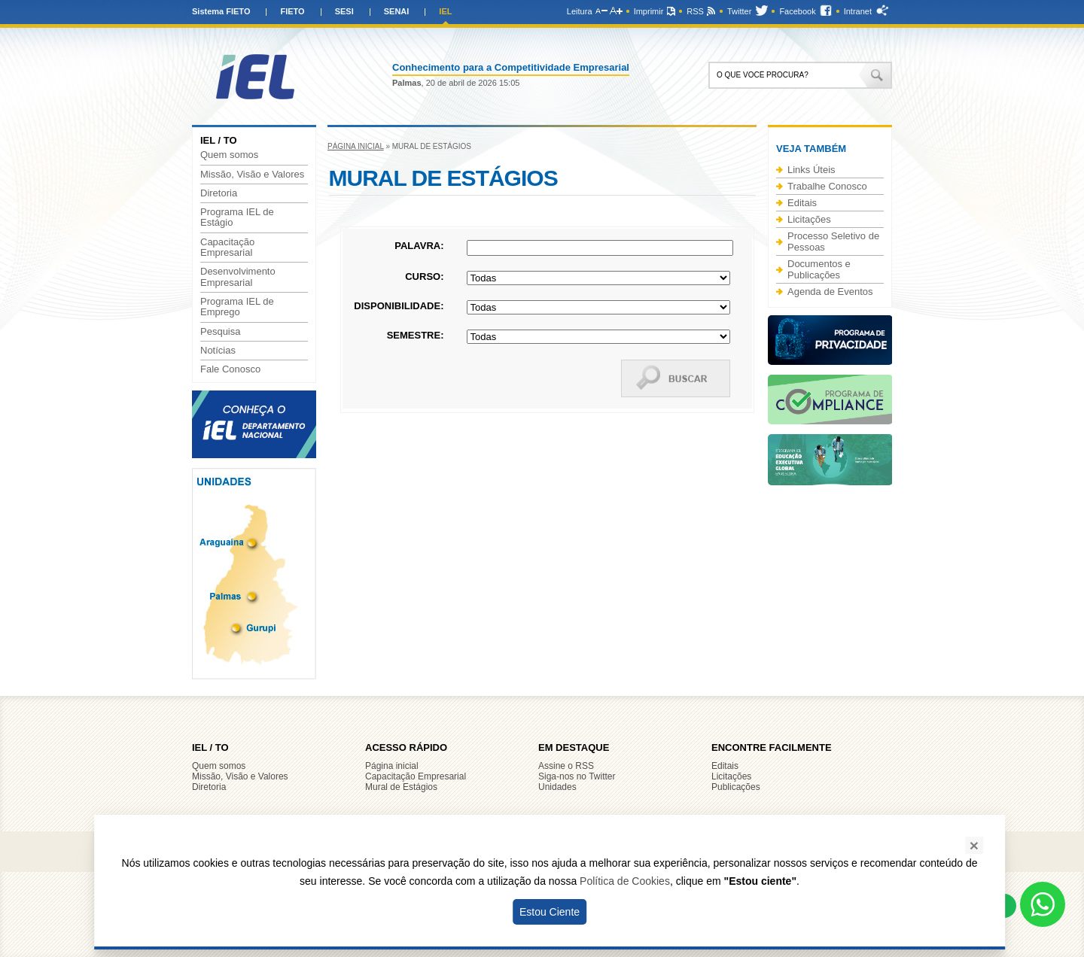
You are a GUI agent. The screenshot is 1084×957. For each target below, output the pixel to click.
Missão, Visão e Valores (252, 174)
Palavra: (418, 245)
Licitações (809, 219)
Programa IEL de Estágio (237, 217)
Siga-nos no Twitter (577, 776)
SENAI (397, 11)
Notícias (218, 350)
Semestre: (415, 335)
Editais (802, 202)
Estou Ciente (549, 912)
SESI (344, 11)
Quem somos (229, 155)
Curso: (424, 276)
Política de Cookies (625, 881)
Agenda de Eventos (829, 291)
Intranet (858, 11)
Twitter (739, 11)
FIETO (292, 11)
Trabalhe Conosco (827, 186)
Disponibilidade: (398, 305)
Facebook (797, 11)
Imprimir (649, 11)
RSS (695, 11)
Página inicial (355, 146)
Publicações (735, 787)
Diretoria (218, 193)
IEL (445, 11)
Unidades (557, 787)
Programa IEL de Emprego (237, 306)
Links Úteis (811, 169)
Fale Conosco (230, 369)
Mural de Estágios (401, 787)
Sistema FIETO (221, 11)
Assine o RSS (566, 766)
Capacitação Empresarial (227, 247)
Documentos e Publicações (819, 269)
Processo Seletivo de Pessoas (833, 241)
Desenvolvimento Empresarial (238, 276)
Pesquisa (220, 332)
